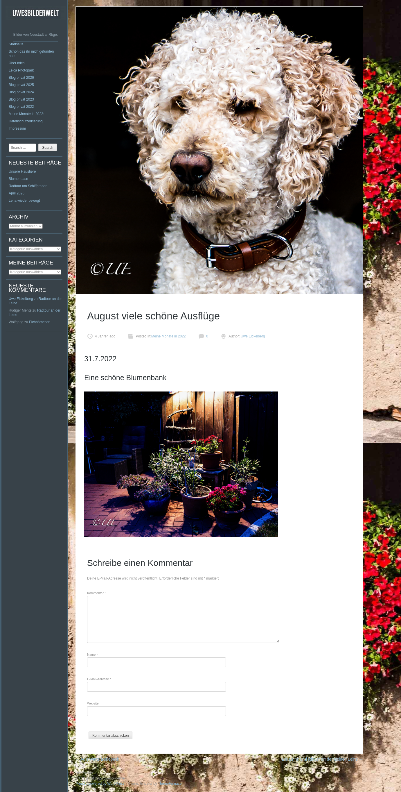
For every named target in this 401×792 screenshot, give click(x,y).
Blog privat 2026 (21, 78)
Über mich (17, 63)
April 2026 (16, 193)
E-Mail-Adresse (99, 679)
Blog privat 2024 (21, 92)
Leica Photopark (21, 70)
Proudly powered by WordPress (100, 784)
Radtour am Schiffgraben (28, 186)
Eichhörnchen (39, 322)
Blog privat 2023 (21, 99)
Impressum (17, 128)
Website (93, 703)
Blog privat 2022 (21, 107)
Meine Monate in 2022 (168, 336)
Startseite (16, 44)
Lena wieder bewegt (24, 201)
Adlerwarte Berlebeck (97, 759)
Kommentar (96, 593)
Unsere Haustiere (22, 171)
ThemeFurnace (169, 784)
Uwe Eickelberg (21, 299)
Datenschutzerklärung (26, 121)
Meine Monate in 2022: (26, 114)
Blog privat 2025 (21, 85)
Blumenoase (18, 179)
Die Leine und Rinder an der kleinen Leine (322, 759)
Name (92, 654)
